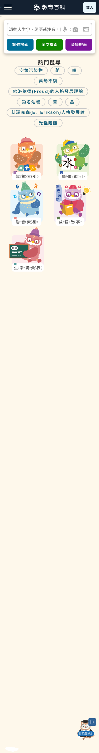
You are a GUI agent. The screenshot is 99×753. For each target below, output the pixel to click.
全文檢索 (49, 44)
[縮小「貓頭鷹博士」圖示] (92, 722)
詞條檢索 (20, 44)
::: (2, 16)
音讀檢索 (79, 44)
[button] (65, 29)
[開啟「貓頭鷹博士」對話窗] (86, 730)
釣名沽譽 (31, 102)
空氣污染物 (31, 70)
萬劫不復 (48, 81)
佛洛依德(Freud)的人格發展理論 (48, 91)
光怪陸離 (48, 123)
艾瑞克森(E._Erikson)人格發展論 (48, 112)
